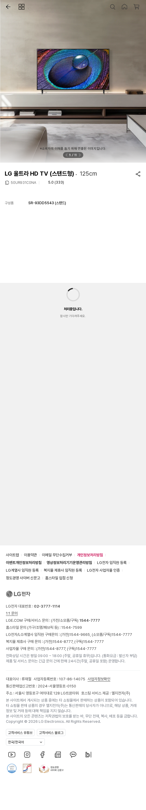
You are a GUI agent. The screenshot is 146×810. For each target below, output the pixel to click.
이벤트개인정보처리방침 (24, 562)
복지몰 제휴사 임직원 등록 (63, 570)
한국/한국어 (16, 742)
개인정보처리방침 (90, 555)
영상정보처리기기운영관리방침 (69, 562)
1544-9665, (80, 634)
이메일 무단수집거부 (57, 555)
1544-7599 (71, 627)
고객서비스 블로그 (51, 733)
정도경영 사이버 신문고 (23, 578)
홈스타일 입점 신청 (59, 578)
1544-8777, (63, 641)
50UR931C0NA (23, 182)
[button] (7, 7)
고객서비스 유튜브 (20, 733)
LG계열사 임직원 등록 (22, 570)
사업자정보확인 (99, 679)
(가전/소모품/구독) (75, 620)
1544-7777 (121, 634)
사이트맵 (12, 555)
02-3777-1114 (47, 606)
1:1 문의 (12, 613)
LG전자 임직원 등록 (112, 562)
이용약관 (30, 555)
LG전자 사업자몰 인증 (103, 570)
